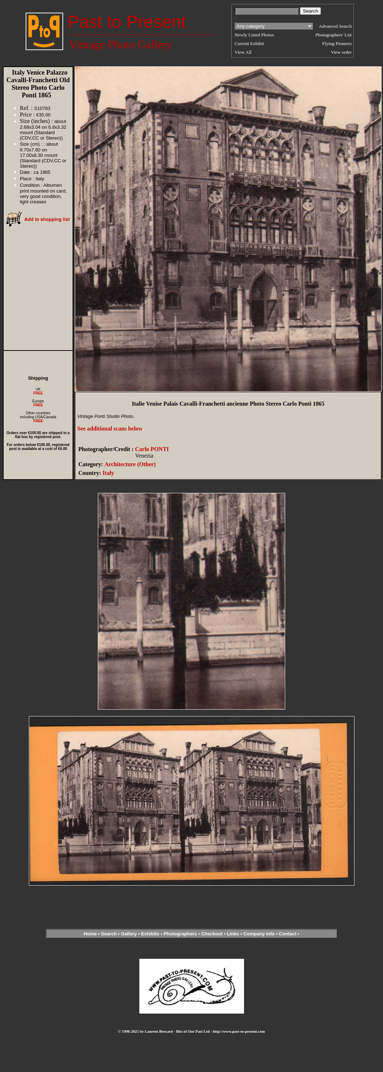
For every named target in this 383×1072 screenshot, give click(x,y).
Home (90, 933)
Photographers (180, 933)
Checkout (211, 933)
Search (109, 933)
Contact (287, 933)
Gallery (129, 933)
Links (233, 933)
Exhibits (150, 933)
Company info (259, 933)
